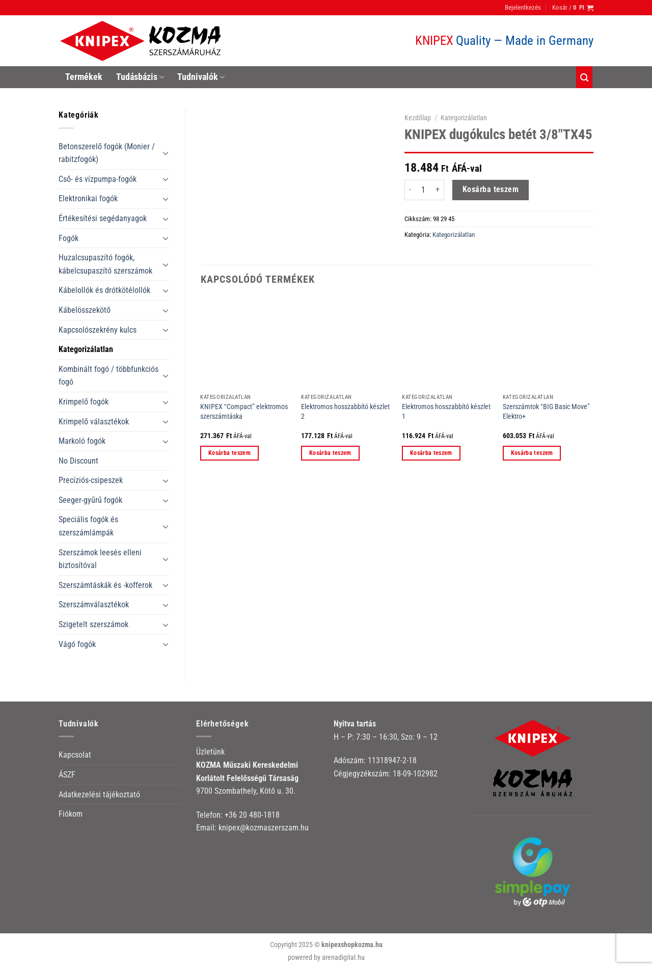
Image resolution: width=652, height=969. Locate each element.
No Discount (78, 461)
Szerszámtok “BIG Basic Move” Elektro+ (546, 411)
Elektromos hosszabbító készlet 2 (345, 411)
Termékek (83, 77)
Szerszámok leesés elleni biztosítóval (100, 559)
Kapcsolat (75, 755)
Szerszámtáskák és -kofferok (105, 585)
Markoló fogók (82, 441)
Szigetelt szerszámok (93, 624)
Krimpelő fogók (83, 402)
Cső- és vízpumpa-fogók (98, 179)
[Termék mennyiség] (423, 190)
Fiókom (71, 814)
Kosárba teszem (491, 189)
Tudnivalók (201, 77)
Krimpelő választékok (94, 421)
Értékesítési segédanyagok (103, 218)
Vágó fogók (77, 644)
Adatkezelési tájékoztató (99, 794)
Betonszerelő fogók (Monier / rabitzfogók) (107, 153)
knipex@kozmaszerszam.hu (264, 827)
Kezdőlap (417, 118)
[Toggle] (165, 153)
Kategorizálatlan (86, 349)
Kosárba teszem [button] (229, 452)
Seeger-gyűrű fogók (90, 500)
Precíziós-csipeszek (91, 480)
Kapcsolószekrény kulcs (98, 330)
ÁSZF (67, 774)
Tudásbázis (140, 77)
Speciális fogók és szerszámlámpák (88, 526)
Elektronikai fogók (88, 198)
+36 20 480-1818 (252, 815)
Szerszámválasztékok (94, 604)
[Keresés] (584, 77)
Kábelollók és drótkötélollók (104, 290)
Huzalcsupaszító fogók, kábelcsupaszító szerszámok (105, 264)
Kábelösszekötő (85, 310)
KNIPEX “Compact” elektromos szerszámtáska (244, 411)
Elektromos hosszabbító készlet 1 (446, 411)
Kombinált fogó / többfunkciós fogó (108, 375)
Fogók (68, 238)
